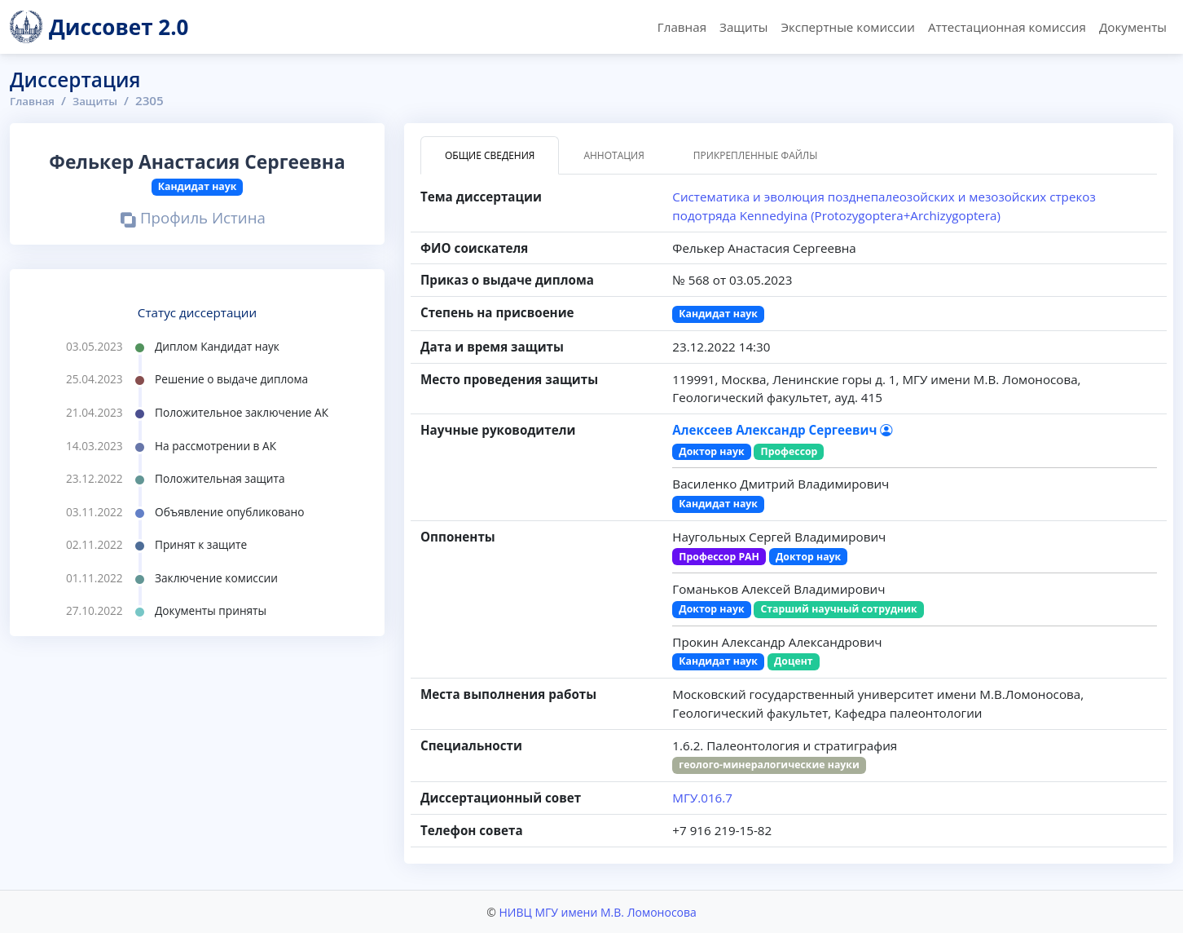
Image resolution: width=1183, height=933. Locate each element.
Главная (681, 27)
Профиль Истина (193, 219)
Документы (1133, 27)
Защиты (743, 27)
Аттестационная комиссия (1007, 27)
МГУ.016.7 (702, 797)
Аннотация (613, 155)
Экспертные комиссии (847, 27)
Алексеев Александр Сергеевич (782, 430)
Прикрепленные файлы (755, 155)
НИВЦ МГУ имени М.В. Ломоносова (597, 911)
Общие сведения (489, 155)
